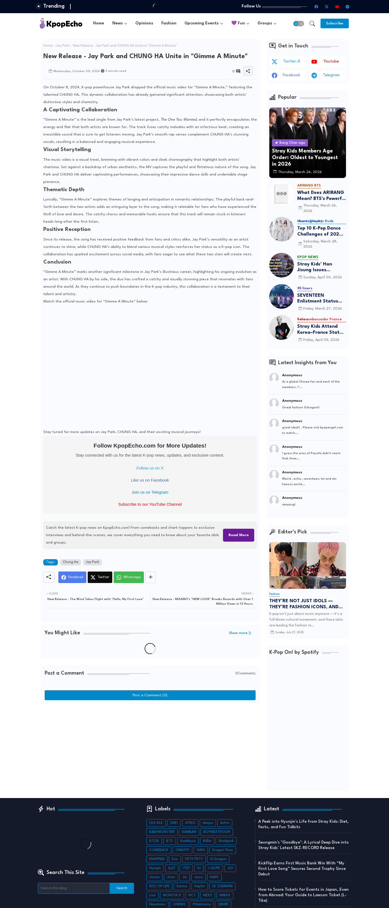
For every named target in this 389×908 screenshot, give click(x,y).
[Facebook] (72, 577)
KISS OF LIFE (159, 886)
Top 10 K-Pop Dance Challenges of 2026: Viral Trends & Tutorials (320, 231)
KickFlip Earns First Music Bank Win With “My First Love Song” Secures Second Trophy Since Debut (302, 868)
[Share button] (150, 577)
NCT (192, 895)
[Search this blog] (74, 888)
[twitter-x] (327, 6)
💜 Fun (238, 23)
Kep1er (200, 886)
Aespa (208, 823)
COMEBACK (158, 850)
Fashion (168, 23)
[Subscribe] (335, 23)
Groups (265, 23)
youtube (331, 62)
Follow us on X (149, 468)
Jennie (154, 877)
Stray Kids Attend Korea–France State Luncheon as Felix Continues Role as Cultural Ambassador (321, 329)
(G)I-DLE (156, 823)
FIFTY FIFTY (194, 859)
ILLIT (171, 868)
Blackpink (226, 841)
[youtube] (337, 6)
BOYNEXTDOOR (217, 832)
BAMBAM (189, 832)
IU (199, 868)
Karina (182, 886)
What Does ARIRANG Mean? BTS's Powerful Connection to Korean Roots (321, 196)
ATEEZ (190, 823)
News (117, 23)
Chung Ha (70, 562)
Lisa (152, 895)
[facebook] (316, 6)
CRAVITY (182, 850)
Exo (175, 859)
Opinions (144, 23)
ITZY (186, 868)
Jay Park (62, 45)
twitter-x (291, 62)
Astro (224, 823)
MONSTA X (172, 895)
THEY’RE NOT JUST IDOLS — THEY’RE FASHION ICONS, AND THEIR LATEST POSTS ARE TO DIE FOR (306, 604)
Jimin (171, 877)
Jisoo (198, 877)
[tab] (98, 23)
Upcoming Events (202, 23)
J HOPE (214, 868)
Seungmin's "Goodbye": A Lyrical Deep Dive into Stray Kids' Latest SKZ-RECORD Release (303, 845)
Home (98, 23)
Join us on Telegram (150, 492)
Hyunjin (155, 868)
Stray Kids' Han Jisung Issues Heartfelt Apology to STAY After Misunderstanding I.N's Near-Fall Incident (321, 267)
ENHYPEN (156, 859)
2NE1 (174, 823)
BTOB (154, 841)
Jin (184, 877)
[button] (298, 23)
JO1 (230, 868)
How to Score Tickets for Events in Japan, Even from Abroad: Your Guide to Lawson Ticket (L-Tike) (303, 895)
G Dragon (218, 859)
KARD (214, 877)
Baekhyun (188, 841)
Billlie (207, 841)
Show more (238, 633)
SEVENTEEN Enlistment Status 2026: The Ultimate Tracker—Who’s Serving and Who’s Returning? (319, 298)
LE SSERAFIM (222, 886)
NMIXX (224, 895)
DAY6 (201, 850)
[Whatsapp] (129, 577)
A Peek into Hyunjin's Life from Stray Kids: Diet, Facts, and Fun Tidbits (303, 824)
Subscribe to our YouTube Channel (150, 504)
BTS (169, 841)
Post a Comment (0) (150, 695)
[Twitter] (100, 577)
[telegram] (347, 6)
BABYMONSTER (162, 832)
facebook (291, 75)
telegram (331, 75)
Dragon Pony (222, 850)
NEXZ (207, 895)
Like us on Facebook (150, 480)
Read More (238, 535)
